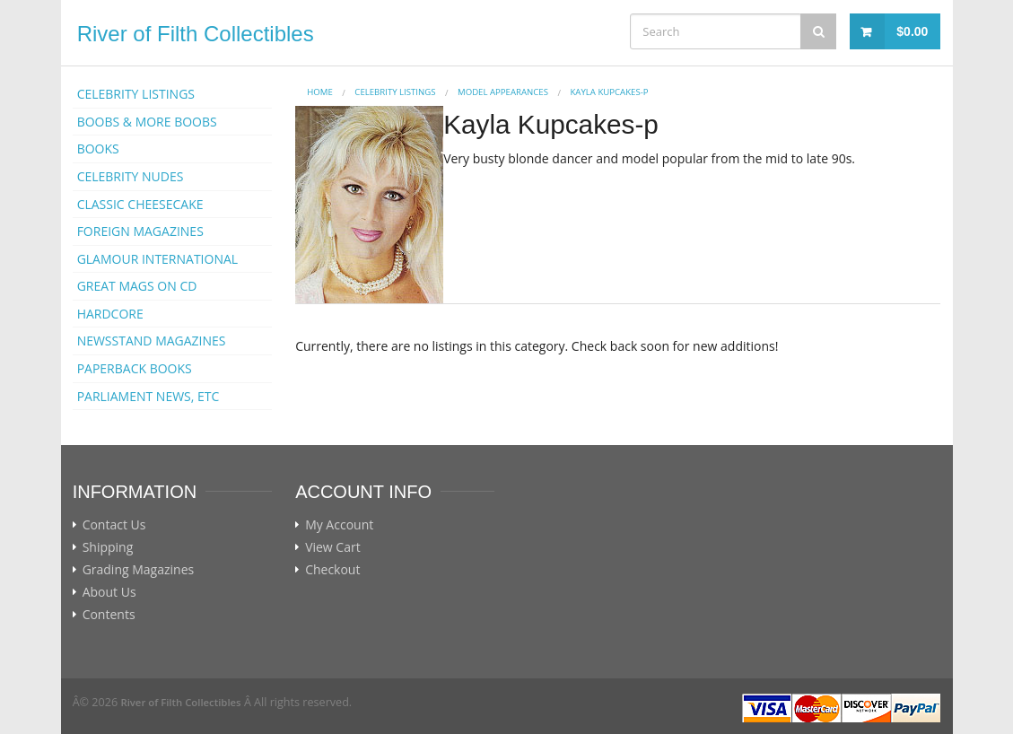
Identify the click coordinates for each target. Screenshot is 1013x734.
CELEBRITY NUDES (130, 176)
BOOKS (98, 148)
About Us (109, 592)
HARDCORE (110, 313)
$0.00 (912, 31)
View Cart (333, 547)
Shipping (108, 547)
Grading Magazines (139, 570)
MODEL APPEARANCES (503, 92)
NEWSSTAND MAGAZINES (151, 340)
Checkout (332, 570)
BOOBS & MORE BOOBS (147, 121)
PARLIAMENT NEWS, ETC (148, 396)
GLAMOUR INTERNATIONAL (158, 258)
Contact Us (114, 525)
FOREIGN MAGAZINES (140, 231)
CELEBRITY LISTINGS (136, 93)
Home (320, 92)
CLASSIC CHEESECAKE (140, 204)
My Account (339, 525)
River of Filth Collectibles (195, 34)
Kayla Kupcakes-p (609, 92)
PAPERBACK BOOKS (134, 368)
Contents (109, 615)
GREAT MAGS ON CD (137, 285)
